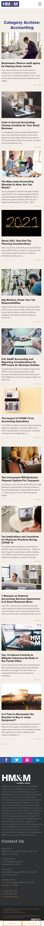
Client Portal (31, 923)
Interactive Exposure (14, 910)
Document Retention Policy (17, 912)
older (4, 744)
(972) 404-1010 (10, 891)
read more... (37, 85)
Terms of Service (15, 917)
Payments (12, 923)
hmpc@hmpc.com (11, 896)
